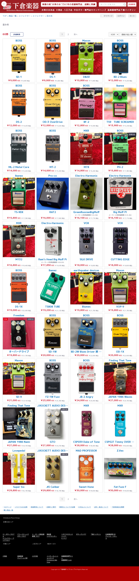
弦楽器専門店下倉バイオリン (122, 10)
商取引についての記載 (67, 507)
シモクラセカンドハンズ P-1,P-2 (67, 536)
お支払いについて (84, 507)
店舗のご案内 (51, 507)
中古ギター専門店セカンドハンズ (90, 10)
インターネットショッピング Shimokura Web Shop (52, 559)
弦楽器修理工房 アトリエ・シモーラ (111, 536)
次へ (75, 34)
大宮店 (59, 10)
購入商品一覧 (8, 510)
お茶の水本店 (48, 10)
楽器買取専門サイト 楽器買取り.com (67, 558)
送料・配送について (101, 507)
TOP (5, 16)
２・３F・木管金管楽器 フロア (38, 535)
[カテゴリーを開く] (4, 4)
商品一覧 (13, 16)
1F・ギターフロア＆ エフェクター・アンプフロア (8, 537)
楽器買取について (37, 507)
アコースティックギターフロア (23, 535)
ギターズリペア (81, 534)
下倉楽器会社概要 (118, 507)
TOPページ (7, 507)
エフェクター (25, 16)
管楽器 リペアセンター (52, 535)
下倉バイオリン (96, 534)
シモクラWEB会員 (21, 507)
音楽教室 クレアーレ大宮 (22, 557)
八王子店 (68, 10)
